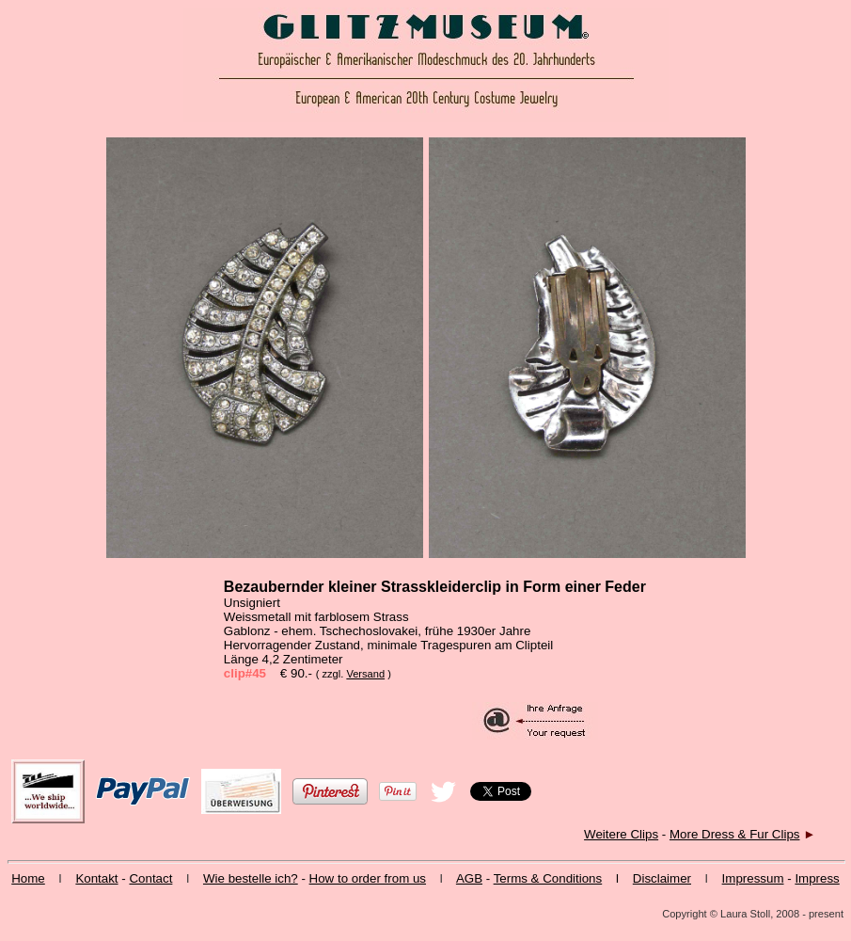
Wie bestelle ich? (250, 878)
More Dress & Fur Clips (735, 834)
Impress (817, 878)
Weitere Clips (621, 834)
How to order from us (367, 878)
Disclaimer (662, 878)
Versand (365, 673)
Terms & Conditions (548, 878)
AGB (469, 878)
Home (28, 878)
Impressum (753, 878)
